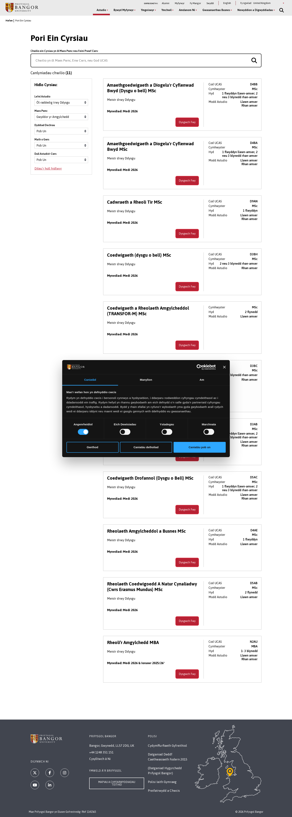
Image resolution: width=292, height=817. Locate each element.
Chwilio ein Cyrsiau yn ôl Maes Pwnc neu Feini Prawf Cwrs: (64, 50)
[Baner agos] (224, 367)
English (227, 3)
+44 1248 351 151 (101, 752)
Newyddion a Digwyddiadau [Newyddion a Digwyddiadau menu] (255, 10)
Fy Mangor (195, 3)
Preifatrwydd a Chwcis (164, 790)
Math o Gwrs (41, 139)
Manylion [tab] (146, 379)
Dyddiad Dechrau (44, 125)
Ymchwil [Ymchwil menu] (166, 10)
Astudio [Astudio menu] (101, 10)
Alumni (165, 3)
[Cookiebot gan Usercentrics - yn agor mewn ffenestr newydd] (199, 367)
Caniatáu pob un (200, 447)
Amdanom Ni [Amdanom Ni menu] (187, 10)
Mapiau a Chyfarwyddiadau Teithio (116, 783)
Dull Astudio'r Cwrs (45, 153)
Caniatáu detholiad (146, 447)
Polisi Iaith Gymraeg (162, 782)
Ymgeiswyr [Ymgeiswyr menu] (147, 10)
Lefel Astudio (42, 96)
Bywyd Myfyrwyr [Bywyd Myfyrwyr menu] (124, 10)
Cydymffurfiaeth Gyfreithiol (167, 745)
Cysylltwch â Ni (100, 759)
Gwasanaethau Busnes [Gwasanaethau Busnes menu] (216, 10)
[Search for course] (254, 60)
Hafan (9, 20)
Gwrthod (92, 447)
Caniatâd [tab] (90, 379)
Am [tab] (202, 379)
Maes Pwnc (40, 110)
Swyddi (210, 3)
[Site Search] (281, 10)
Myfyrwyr (179, 3)
